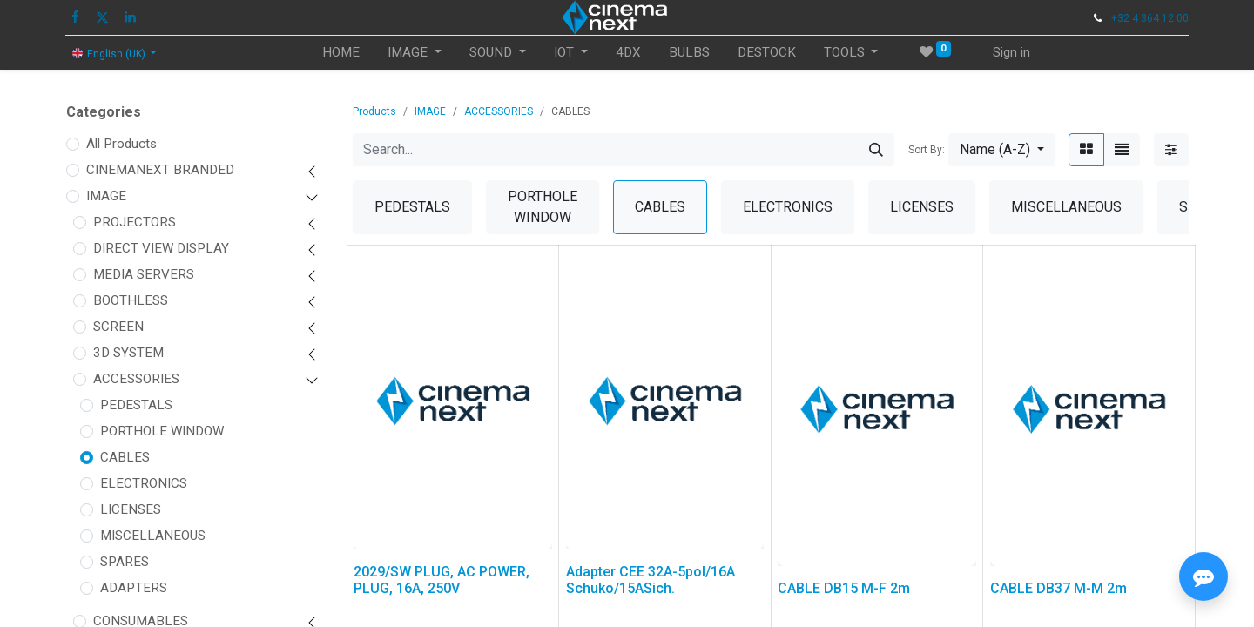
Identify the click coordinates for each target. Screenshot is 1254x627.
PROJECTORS (134, 222)
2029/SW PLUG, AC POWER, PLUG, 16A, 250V (441, 580)
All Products (121, 144)
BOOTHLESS (130, 300)
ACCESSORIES (136, 379)
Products (374, 111)
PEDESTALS (136, 405)
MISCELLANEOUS (153, 535)
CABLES (125, 457)
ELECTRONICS (143, 483)
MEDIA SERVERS (143, 274)
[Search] (876, 149)
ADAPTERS (133, 588)
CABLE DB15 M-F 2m (844, 588)
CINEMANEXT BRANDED (160, 170)
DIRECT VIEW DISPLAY (161, 248)
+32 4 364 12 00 (1150, 18)
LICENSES (130, 509)
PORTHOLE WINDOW (162, 431)
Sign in (1011, 52)
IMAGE (106, 196)
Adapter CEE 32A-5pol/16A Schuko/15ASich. (650, 580)
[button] (1001, 149)
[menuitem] (341, 53)
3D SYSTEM (128, 353)
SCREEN (118, 326)
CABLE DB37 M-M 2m (1058, 588)
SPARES (124, 562)
